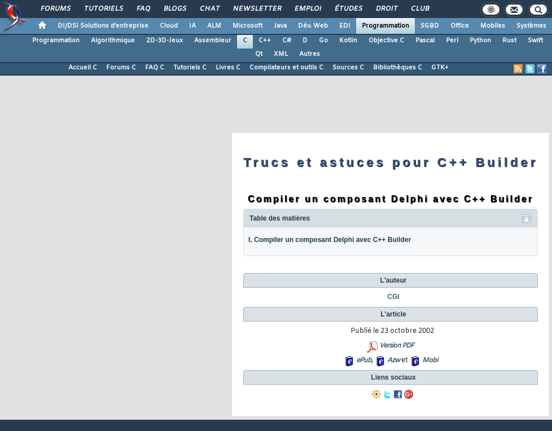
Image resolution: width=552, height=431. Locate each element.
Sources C (348, 68)
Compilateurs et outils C (286, 68)
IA (192, 26)
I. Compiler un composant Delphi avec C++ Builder (329, 240)
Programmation (385, 26)
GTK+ (440, 68)
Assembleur (212, 41)
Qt (258, 54)
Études (348, 9)
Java (280, 26)
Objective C (386, 41)
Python (480, 41)
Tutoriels (103, 9)
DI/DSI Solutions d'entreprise (103, 26)
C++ (265, 41)
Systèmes (531, 26)
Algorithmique (113, 41)
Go (323, 41)
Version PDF (396, 345)
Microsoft (247, 26)
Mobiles (492, 26)
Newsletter (256, 9)
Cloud (169, 26)
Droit (386, 9)
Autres (309, 54)
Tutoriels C (190, 68)
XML (281, 54)
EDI (345, 26)
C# (286, 41)
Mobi (429, 360)
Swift (535, 41)
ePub (363, 360)
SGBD (429, 26)
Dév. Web (313, 26)
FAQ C (154, 68)
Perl (452, 41)
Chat (209, 9)
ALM (214, 26)
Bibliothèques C (397, 68)
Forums (55, 9)
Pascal (425, 41)
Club (419, 9)
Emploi (307, 9)
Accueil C (82, 68)
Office (459, 26)
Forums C (121, 68)
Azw (393, 360)
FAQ (143, 9)
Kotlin (348, 41)
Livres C (228, 68)
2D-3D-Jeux (164, 41)
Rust (509, 41)
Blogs (174, 9)
